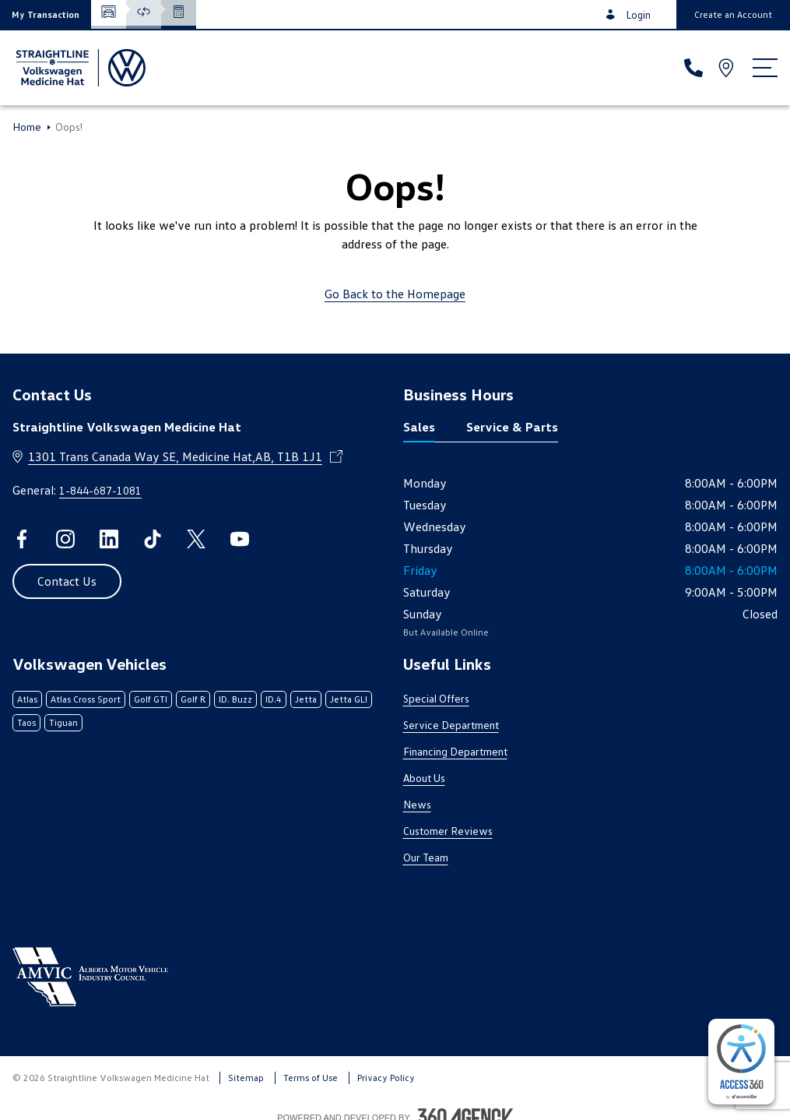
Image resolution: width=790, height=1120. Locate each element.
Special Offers (436, 698)
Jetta (306, 699)
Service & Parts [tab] (512, 427)
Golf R (193, 699)
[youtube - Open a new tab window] (239, 539)
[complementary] (741, 1061)
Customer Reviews (448, 830)
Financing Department (455, 751)
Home (26, 127)
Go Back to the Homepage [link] (395, 293)
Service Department (451, 724)
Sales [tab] (419, 427)
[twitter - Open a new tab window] (196, 539)
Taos (26, 722)
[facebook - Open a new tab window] (21, 539)
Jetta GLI (348, 699)
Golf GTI (150, 699)
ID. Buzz (235, 699)
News (417, 804)
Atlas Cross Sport (86, 699)
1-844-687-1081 (100, 490)
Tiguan (63, 722)
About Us (424, 777)
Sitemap (246, 1077)
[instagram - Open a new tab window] (65, 539)
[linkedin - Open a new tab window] (109, 539)
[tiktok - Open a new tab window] (152, 539)
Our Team (425, 857)
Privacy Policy (386, 1077)
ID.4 (273, 699)
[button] (45, 14)
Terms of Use (310, 1077)
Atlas (27, 699)
